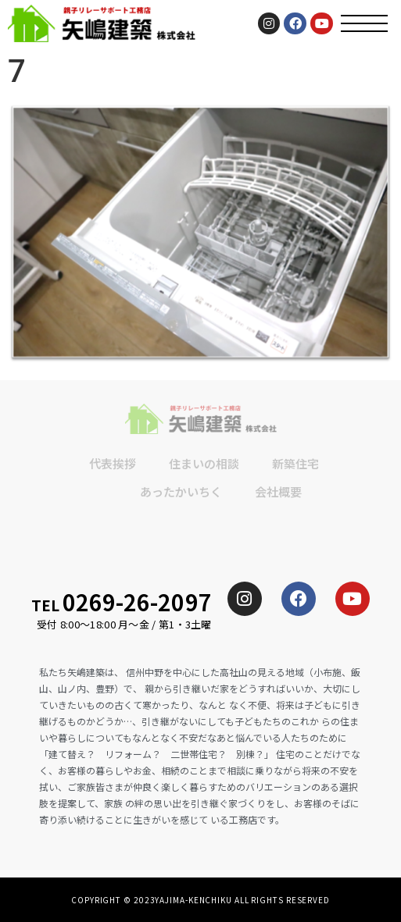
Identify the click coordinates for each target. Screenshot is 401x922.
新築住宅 (295, 463)
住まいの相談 (204, 463)
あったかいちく (181, 491)
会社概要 (278, 491)
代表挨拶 (112, 463)
